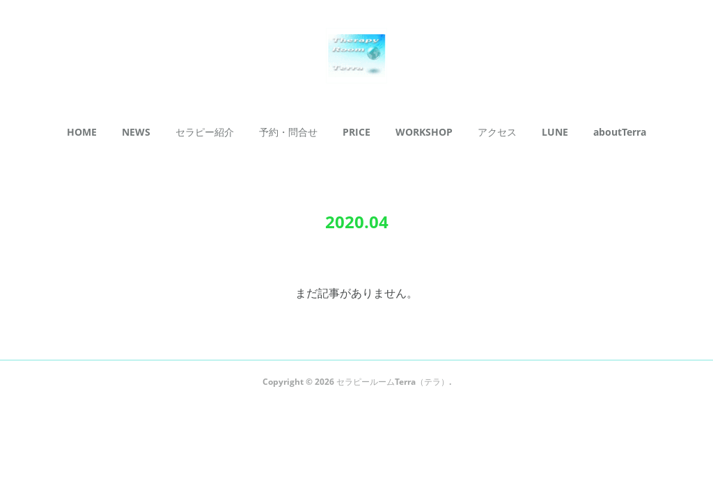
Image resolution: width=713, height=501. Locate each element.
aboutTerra (619, 131)
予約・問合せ (288, 131)
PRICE (356, 131)
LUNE (555, 131)
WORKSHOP (424, 131)
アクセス (497, 131)
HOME (82, 131)
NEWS (136, 131)
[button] (82, 132)
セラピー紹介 (204, 131)
